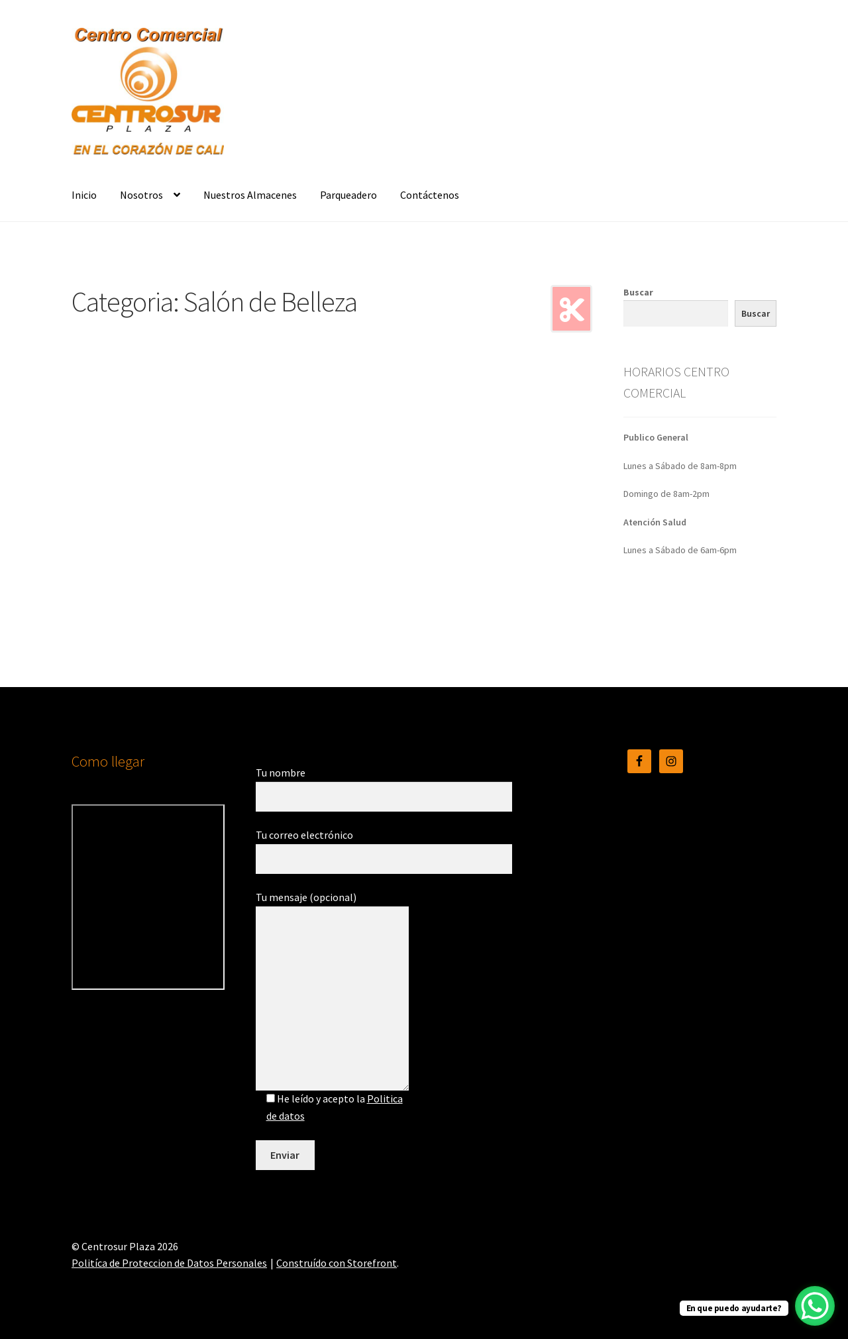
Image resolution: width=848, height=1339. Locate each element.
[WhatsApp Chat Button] (815, 1306)
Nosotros (141, 194)
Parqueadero (348, 194)
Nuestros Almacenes (250, 194)
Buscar (638, 292)
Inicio (84, 194)
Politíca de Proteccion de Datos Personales (169, 1262)
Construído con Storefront (336, 1262)
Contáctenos (429, 194)
